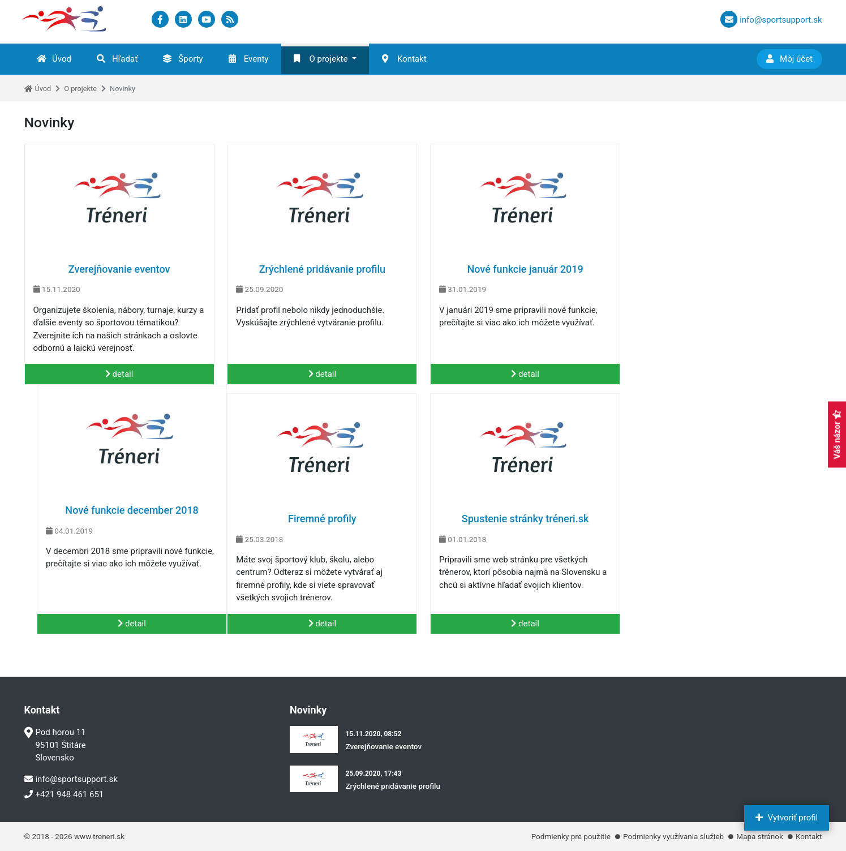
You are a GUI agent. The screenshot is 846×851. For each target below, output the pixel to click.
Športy (183, 59)
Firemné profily (119, 519)
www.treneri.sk (99, 836)
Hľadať (117, 59)
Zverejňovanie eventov (119, 269)
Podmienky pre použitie (571, 836)
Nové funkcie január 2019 (524, 269)
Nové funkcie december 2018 (727, 269)
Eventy (249, 59)
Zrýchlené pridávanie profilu (322, 269)
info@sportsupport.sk (71, 779)
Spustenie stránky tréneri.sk (321, 519)
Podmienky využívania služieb (673, 836)
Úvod (54, 59)
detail (119, 374)
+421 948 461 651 (64, 794)
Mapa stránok (759, 836)
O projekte (320, 59)
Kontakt (404, 59)
